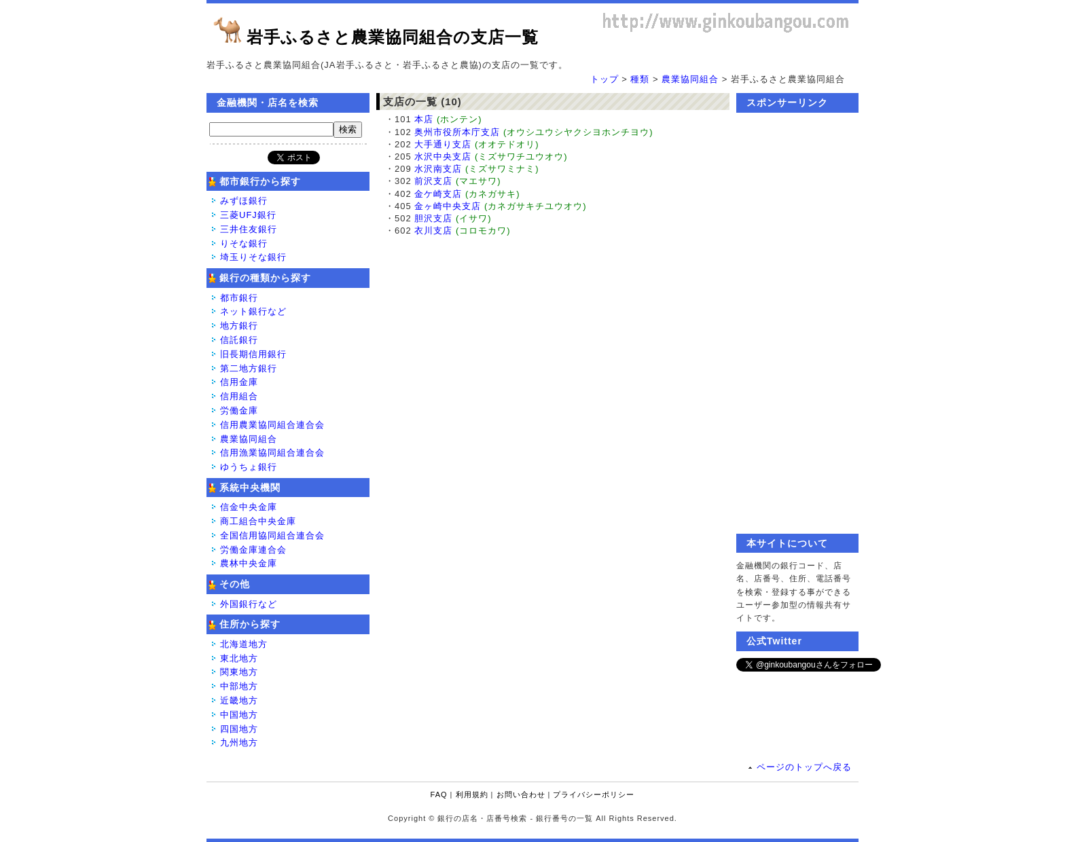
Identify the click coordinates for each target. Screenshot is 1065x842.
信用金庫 (239, 382)
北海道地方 (244, 644)
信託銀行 (239, 340)
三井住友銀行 (248, 229)
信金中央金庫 (248, 507)
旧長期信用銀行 (253, 354)
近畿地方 (239, 700)
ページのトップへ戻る (804, 767)
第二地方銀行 (248, 368)
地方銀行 (239, 326)
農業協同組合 (690, 79)
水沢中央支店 (442, 156)
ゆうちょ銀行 (248, 467)
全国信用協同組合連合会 (272, 535)
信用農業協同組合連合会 (272, 425)
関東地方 (239, 672)
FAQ (439, 794)
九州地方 (239, 742)
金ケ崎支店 (438, 194)
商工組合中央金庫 (258, 521)
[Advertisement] (797, 323)
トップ (604, 79)
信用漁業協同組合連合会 (272, 452)
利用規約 (472, 794)
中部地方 (239, 686)
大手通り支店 (442, 144)
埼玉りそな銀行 (253, 257)
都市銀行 (239, 298)
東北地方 (239, 658)
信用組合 (239, 396)
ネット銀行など (253, 311)
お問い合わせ (521, 794)
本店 (423, 119)
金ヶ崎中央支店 (447, 206)
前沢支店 (433, 181)
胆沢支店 (433, 218)
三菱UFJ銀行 (248, 215)
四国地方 (239, 729)
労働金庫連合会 (253, 550)
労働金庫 (239, 410)
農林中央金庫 (248, 563)
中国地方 (239, 715)
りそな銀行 (244, 243)
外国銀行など (248, 604)
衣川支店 (433, 230)
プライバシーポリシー (593, 794)
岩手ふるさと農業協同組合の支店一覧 (393, 37)
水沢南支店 (438, 169)
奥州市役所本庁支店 (457, 132)
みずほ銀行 (244, 201)
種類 (639, 79)
